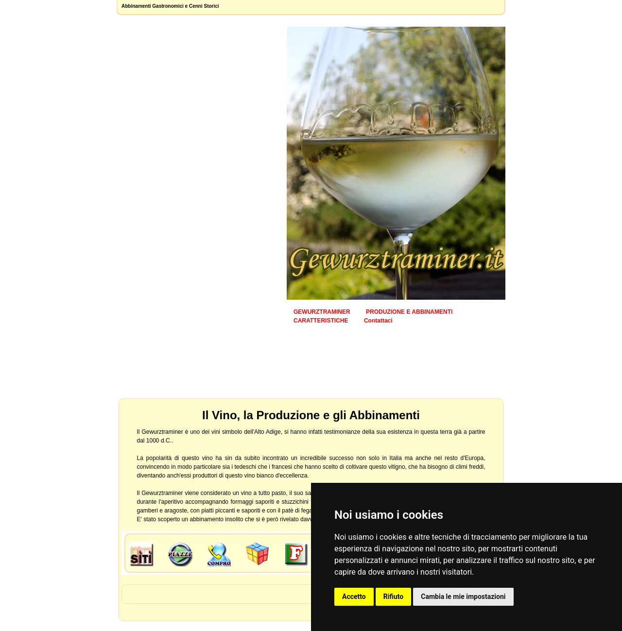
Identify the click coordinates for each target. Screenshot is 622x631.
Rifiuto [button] (393, 596)
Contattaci (378, 320)
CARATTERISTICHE (321, 320)
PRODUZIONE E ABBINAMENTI (409, 311)
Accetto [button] (354, 596)
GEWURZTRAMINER (322, 311)
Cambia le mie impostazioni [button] (463, 596)
